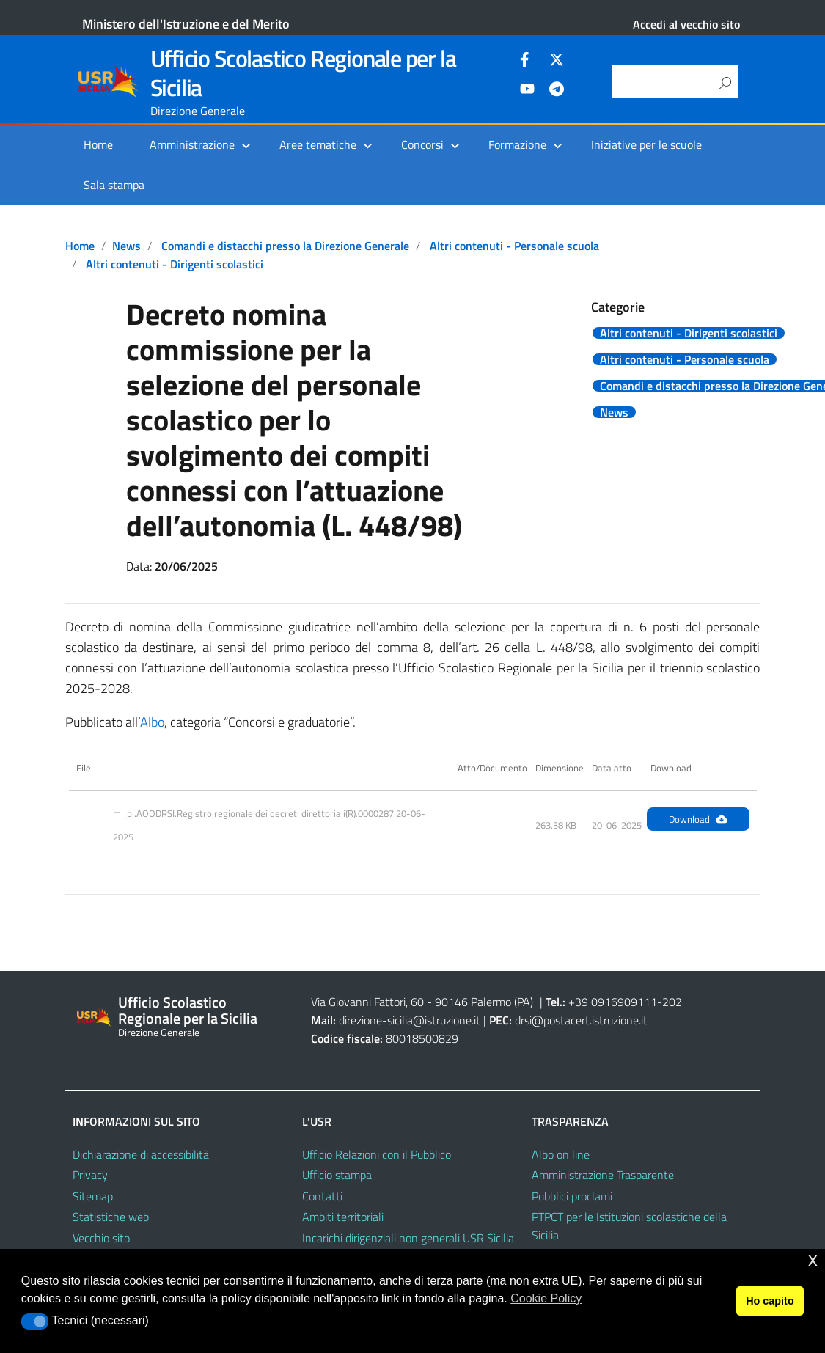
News (126, 245)
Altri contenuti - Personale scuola (514, 245)
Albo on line (561, 1154)
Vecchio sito (101, 1238)
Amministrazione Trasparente (603, 1175)
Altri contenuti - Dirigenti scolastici (174, 264)
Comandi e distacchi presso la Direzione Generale (285, 245)
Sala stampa (114, 185)
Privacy (90, 1175)
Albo (152, 722)
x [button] (813, 1259)
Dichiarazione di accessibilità (141, 1154)
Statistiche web (111, 1216)
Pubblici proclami (572, 1196)
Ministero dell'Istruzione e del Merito (186, 24)
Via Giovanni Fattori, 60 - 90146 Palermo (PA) (422, 1002)
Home (98, 144)
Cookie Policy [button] (546, 1298)
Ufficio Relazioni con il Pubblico (376, 1154)
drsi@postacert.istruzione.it (581, 1020)
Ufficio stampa (337, 1175)
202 (672, 1002)
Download (698, 819)
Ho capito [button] (770, 1301)
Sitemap (93, 1196)
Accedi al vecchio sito (686, 24)
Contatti (322, 1196)
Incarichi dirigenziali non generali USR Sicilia (408, 1238)
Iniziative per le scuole (646, 144)
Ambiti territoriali (343, 1216)
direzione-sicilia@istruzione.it (409, 1020)
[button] (34, 1321)
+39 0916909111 (612, 1002)
